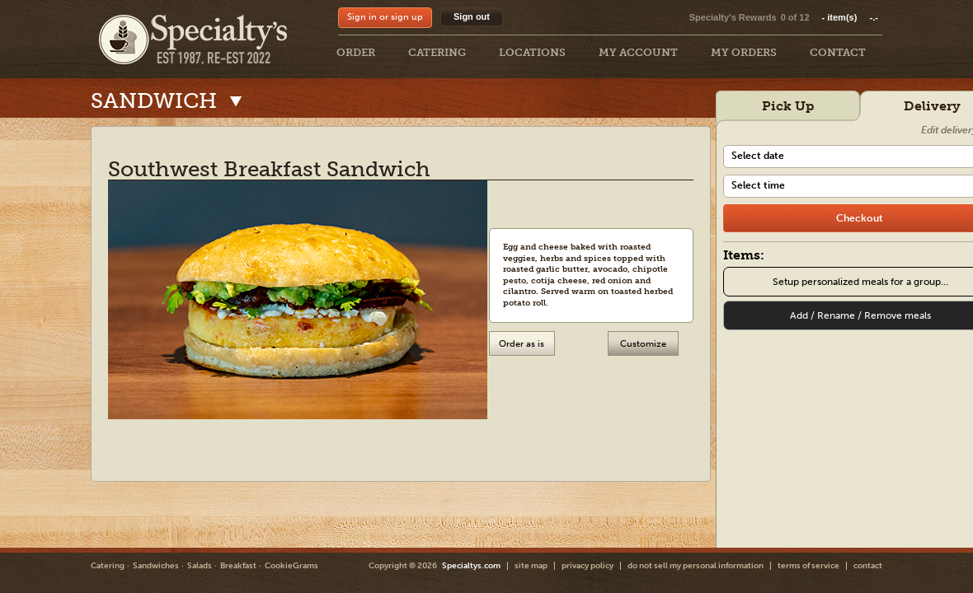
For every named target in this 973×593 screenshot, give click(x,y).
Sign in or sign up (385, 17)
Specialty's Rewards (733, 17)
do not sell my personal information (696, 566)
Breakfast (238, 566)
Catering (108, 566)
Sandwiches (156, 566)
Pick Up (788, 106)
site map (531, 566)
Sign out (472, 16)
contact (867, 566)
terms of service (808, 566)
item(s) (850, 17)
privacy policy (587, 566)
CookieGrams (291, 566)
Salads (199, 566)
